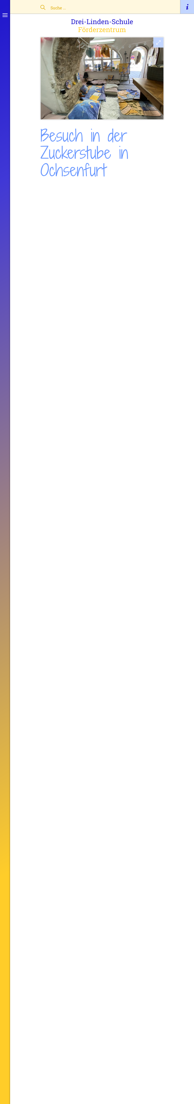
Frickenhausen (100, 188)
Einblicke (72, 188)
